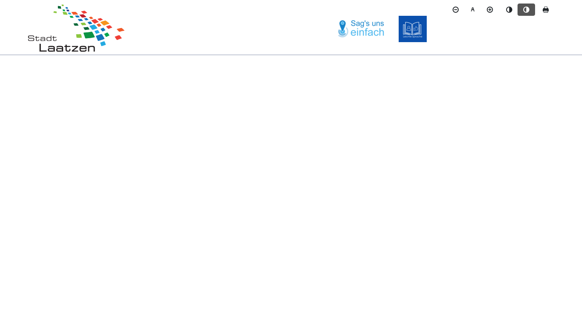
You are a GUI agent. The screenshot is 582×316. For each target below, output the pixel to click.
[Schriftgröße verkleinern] (455, 10)
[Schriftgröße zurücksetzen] (473, 10)
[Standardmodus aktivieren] (509, 10)
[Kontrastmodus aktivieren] (526, 10)
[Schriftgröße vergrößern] (490, 10)
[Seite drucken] (545, 10)
